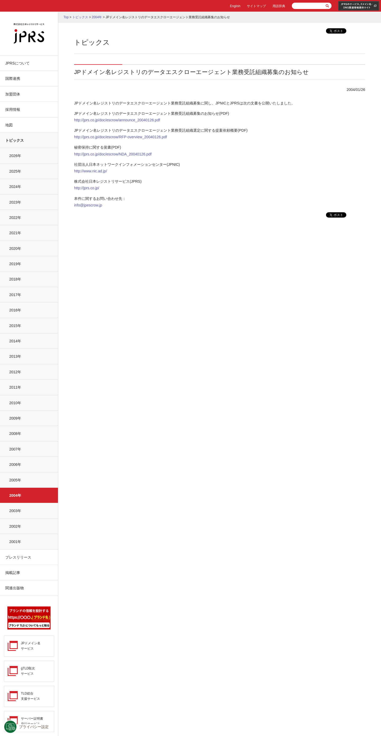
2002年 (15, 526)
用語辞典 (279, 6)
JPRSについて (17, 63)
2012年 (15, 372)
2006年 (15, 464)
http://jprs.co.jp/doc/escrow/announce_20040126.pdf (117, 120)
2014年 (15, 341)
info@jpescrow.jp (88, 205)
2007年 (15, 449)
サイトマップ (256, 6)
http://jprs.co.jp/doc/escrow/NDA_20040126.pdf (113, 154)
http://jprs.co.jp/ (86, 188)
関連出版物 (14, 588)
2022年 (15, 217)
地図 (9, 125)
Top (66, 17)
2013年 (15, 356)
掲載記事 (12, 573)
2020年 (15, 248)
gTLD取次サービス (28, 670)
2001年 (15, 542)
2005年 (15, 480)
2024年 (15, 187)
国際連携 (12, 78)
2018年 (15, 279)
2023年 (15, 202)
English (235, 6)
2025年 (15, 171)
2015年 (15, 326)
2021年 (15, 233)
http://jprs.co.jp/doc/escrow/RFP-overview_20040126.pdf (120, 137)
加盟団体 (12, 94)
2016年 (15, 310)
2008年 (15, 433)
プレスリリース (18, 557)
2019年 (15, 264)
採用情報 (12, 109)
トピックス (14, 140)
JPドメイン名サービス (30, 645)
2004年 (15, 495)
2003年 (15, 511)
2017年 (15, 295)
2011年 (15, 387)
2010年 (15, 403)
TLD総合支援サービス (30, 696)
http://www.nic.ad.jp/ (90, 171)
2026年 (15, 156)
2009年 (15, 418)
